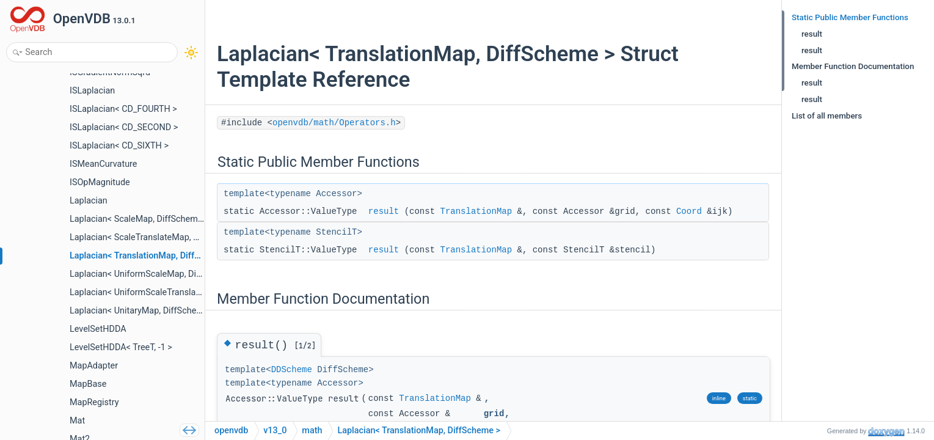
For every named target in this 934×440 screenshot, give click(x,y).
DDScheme (291, 370)
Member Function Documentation (853, 66)
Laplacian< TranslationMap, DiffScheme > (418, 430)
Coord (689, 211)
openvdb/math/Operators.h (334, 123)
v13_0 (274, 430)
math (312, 430)
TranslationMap (476, 211)
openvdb (231, 430)
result (383, 211)
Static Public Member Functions (850, 17)
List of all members (827, 115)
